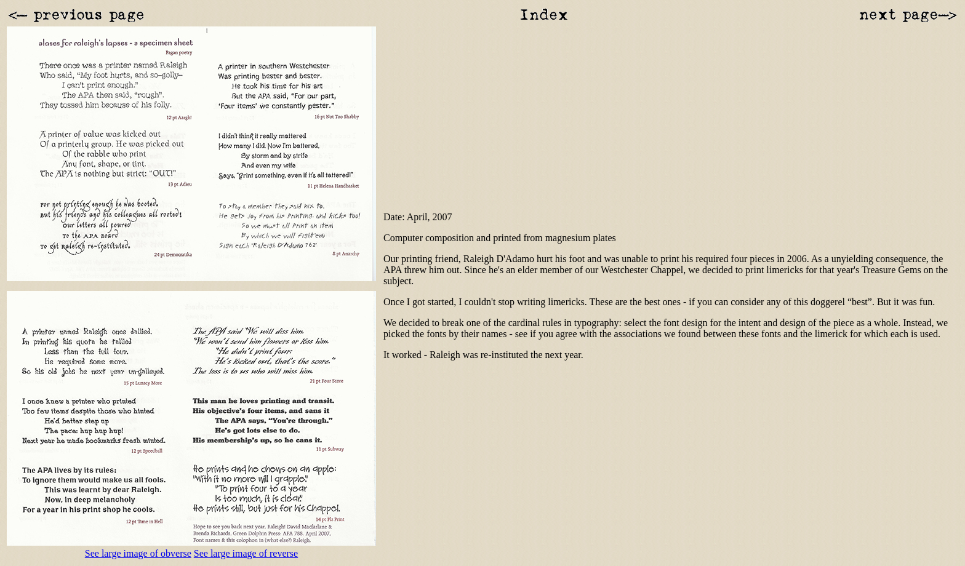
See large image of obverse (138, 553)
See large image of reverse (246, 553)
